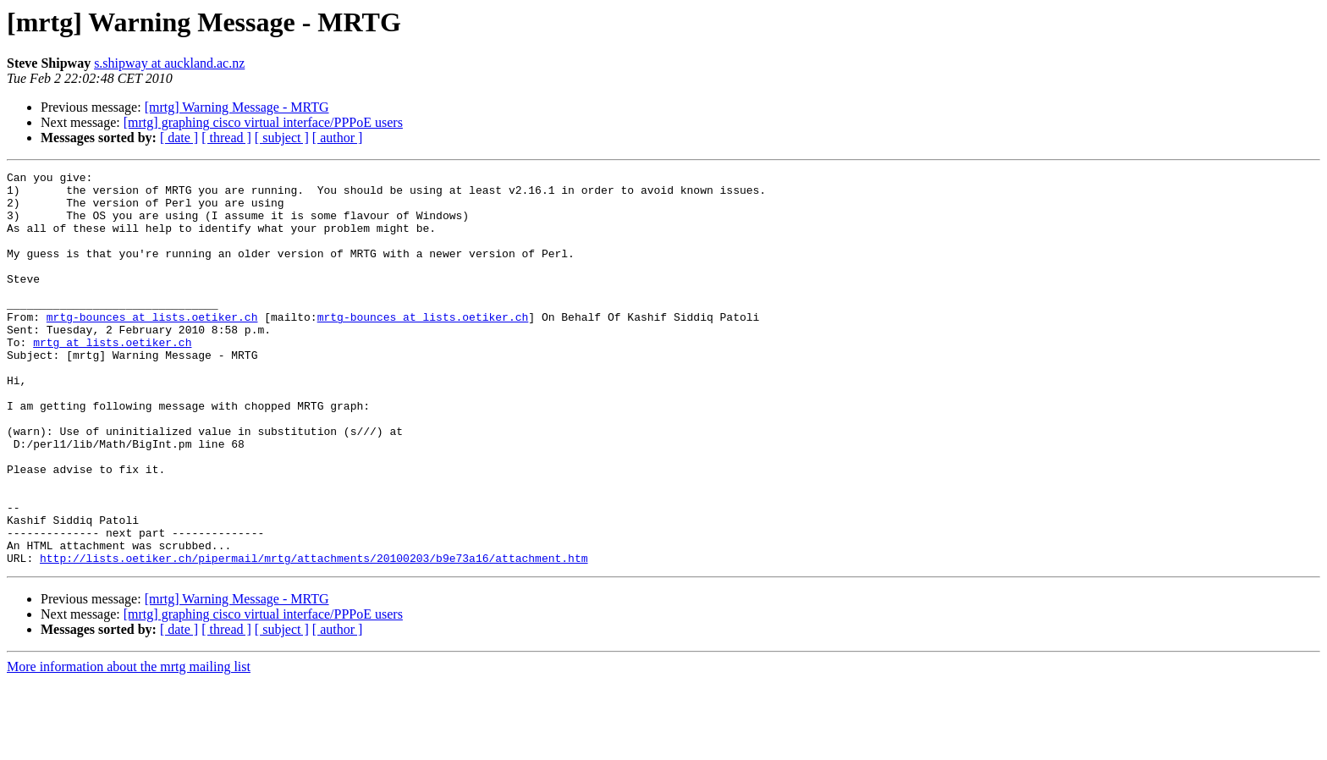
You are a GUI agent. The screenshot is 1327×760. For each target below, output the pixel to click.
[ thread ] (226, 137)
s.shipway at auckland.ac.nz (169, 63)
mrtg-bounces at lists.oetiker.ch (152, 347)
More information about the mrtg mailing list (129, 745)
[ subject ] (282, 137)
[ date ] (179, 137)
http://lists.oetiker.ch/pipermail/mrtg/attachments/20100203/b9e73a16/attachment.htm (313, 636)
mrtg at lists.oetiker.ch (112, 377)
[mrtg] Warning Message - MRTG (237, 107)
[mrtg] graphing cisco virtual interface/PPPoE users (263, 122)
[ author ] (337, 137)
